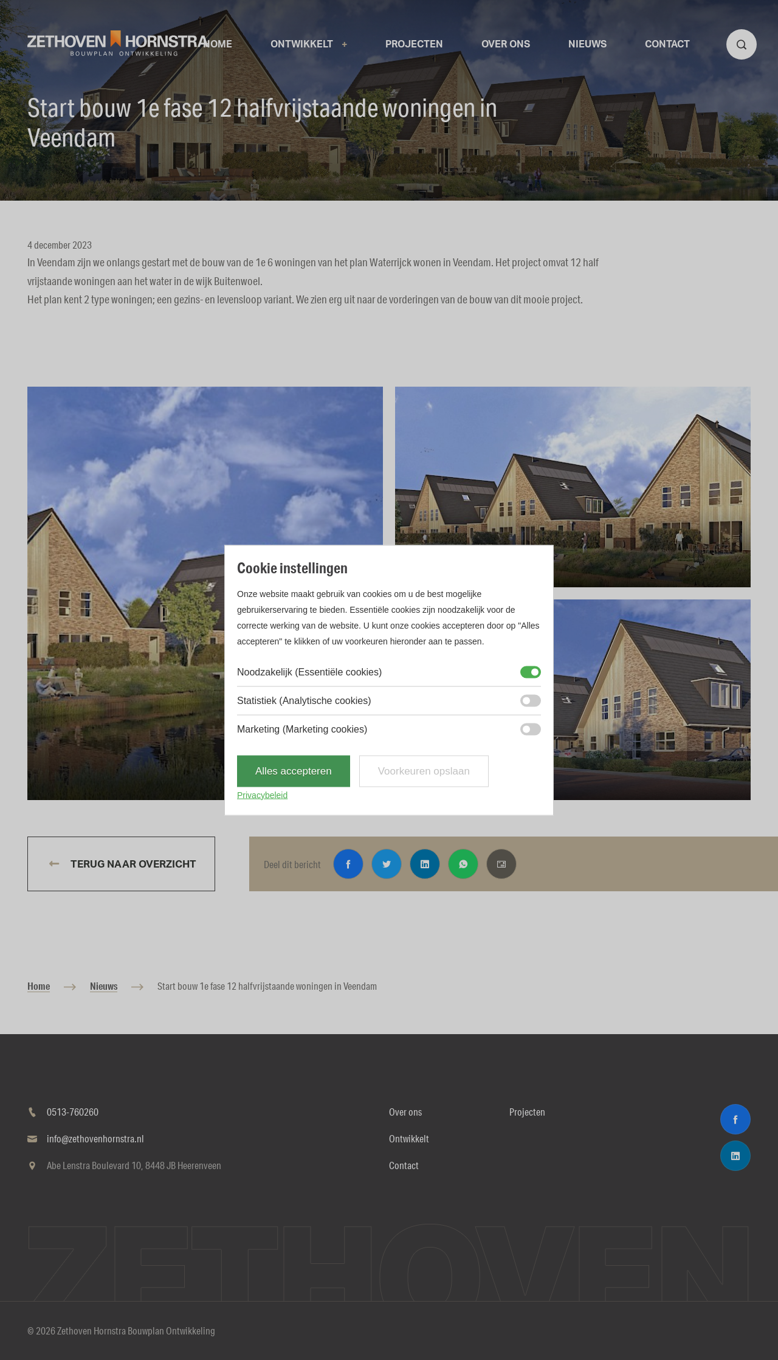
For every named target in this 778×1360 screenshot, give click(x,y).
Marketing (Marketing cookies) (302, 728)
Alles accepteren (293, 770)
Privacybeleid (262, 794)
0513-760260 (72, 1111)
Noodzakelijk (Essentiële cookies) (309, 671)
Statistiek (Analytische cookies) (304, 700)
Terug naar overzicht (132, 864)
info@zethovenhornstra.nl (95, 1138)
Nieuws (103, 985)
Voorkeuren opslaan (424, 770)
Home (38, 985)
